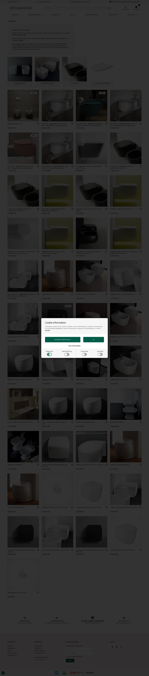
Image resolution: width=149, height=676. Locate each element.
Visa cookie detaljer (74, 346)
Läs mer (47, 330)
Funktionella (84, 353)
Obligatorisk (49, 353)
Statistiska (100, 353)
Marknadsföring (67, 353)
